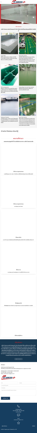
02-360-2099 (18, 412)
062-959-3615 (21, 410)
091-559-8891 (15, 410)
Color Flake (3, 55)
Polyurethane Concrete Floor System (26, 87)
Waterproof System (5, 117)
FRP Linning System (5, 87)
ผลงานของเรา (18, 359)
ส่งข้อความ (5, 398)
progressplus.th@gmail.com (9, 373)
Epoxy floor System (23, 55)
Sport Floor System (23, 117)
